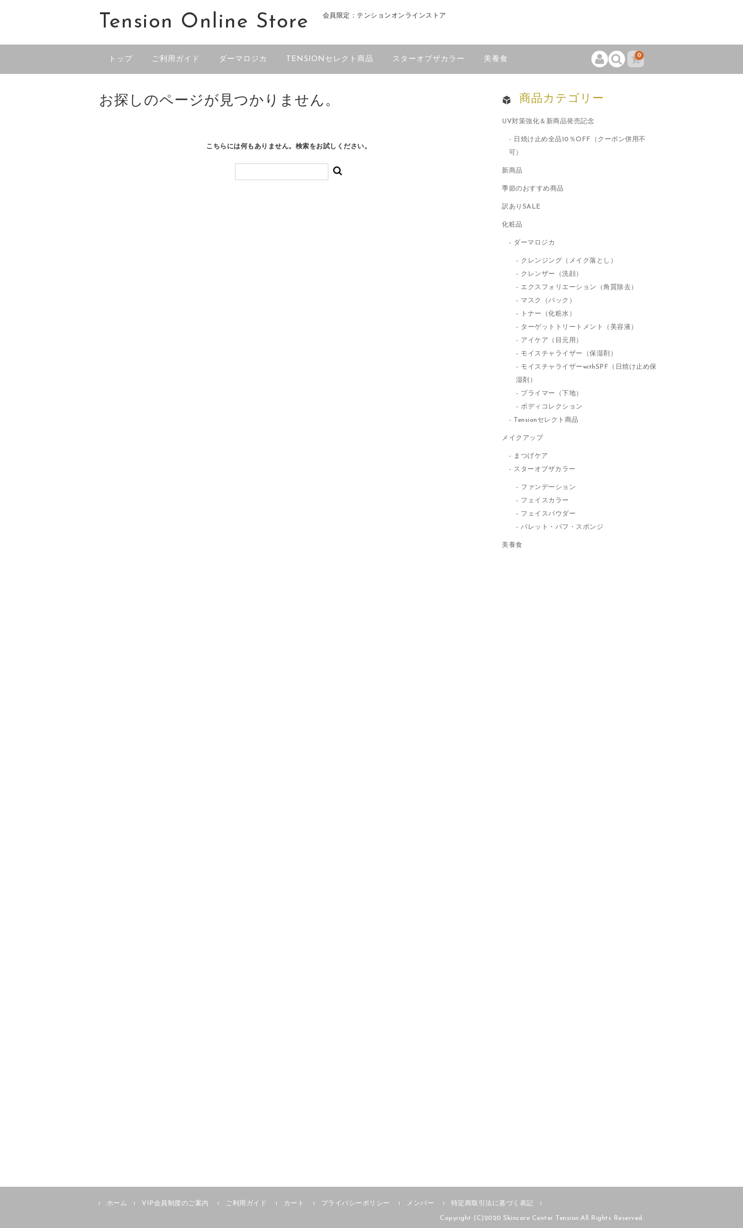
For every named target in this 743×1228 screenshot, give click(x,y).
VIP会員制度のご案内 (175, 1203)
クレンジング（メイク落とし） (569, 260)
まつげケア (531, 456)
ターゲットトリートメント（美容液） (579, 327)
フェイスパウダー (548, 514)
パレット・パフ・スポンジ (562, 527)
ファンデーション (548, 487)
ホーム (117, 1203)
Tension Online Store (203, 22)
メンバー (420, 1203)
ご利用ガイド (176, 59)
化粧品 (512, 224)
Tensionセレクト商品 (329, 59)
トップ (121, 59)
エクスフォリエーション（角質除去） (579, 287)
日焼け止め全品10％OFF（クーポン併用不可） (577, 146)
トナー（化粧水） (548, 314)
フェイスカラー (545, 500)
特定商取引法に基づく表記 (492, 1203)
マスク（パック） (548, 300)
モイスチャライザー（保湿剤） (569, 353)
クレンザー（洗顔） (552, 274)
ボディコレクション (552, 406)
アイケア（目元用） (552, 340)
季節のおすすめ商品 (533, 188)
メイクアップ (522, 438)
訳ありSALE (521, 206)
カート (294, 1203)
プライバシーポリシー (355, 1203)
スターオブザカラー (428, 59)
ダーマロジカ (243, 59)
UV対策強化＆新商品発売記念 (548, 121)
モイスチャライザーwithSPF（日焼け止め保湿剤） (586, 374)
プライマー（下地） (552, 393)
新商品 (512, 170)
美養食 (496, 59)
